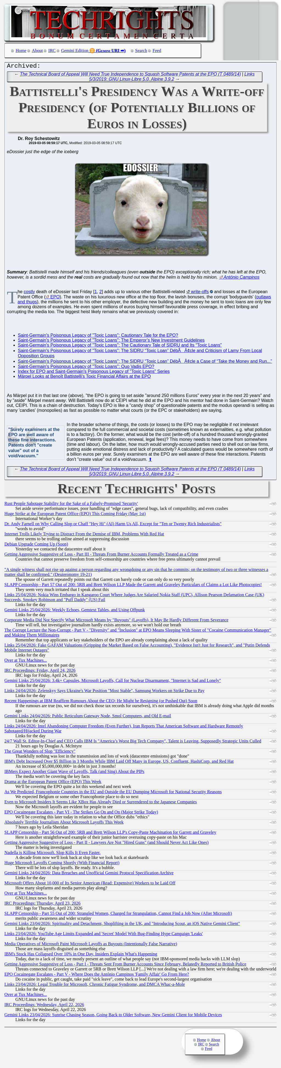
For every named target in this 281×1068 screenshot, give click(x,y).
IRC (52, 50)
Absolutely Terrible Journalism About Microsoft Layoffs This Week (63, 823)
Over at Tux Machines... (25, 661)
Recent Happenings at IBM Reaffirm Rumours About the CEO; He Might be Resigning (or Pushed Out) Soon (100, 702)
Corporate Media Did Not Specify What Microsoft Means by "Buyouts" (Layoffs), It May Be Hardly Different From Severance (116, 621)
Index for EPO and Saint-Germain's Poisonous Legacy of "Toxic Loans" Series (94, 372)
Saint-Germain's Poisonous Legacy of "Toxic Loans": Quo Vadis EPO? (86, 367)
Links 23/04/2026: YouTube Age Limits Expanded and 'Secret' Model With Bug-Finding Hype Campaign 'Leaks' (103, 935)
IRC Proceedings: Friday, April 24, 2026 (39, 671)
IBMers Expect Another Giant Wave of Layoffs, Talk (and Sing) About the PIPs (74, 772)
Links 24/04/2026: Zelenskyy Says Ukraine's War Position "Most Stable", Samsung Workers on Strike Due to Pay (104, 692)
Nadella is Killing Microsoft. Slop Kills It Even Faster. (52, 854)
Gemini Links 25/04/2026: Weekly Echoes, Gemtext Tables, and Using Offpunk (74, 611)
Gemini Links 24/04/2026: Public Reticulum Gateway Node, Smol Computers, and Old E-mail (87, 717)
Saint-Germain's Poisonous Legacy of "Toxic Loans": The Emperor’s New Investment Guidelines (111, 341)
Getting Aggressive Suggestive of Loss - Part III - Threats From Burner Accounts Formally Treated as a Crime (101, 555)
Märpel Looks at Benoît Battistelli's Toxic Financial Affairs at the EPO (84, 377)
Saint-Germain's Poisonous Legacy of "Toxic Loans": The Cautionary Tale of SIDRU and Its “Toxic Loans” (120, 346)
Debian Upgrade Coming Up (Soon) (36, 545)
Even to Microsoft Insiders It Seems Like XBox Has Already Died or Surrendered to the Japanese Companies (100, 803)
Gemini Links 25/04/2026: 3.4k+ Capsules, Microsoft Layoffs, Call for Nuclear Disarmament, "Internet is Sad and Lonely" (112, 681)
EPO (55, 298)
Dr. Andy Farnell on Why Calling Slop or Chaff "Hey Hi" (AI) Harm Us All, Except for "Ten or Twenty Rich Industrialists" (112, 525)
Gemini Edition (74, 50)
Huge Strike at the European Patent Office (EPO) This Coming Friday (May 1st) (75, 515)
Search (141, 50)
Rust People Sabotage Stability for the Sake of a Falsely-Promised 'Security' (71, 504)
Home (21, 50)
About (37, 50)
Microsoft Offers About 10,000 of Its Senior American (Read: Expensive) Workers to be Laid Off (89, 884)
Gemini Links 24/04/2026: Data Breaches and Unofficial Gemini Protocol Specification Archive (88, 874)
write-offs (200, 293)
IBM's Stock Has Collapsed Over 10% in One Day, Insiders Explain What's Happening (80, 955)
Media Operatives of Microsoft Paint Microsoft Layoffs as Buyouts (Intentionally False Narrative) (90, 945)
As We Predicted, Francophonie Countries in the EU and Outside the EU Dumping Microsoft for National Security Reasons (113, 793)
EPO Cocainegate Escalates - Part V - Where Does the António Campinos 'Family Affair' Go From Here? (96, 975)
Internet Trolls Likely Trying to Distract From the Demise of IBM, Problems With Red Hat (84, 535)
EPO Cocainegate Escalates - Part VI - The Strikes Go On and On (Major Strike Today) (81, 813)
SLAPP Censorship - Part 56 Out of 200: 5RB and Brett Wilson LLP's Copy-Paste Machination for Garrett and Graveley (110, 833)
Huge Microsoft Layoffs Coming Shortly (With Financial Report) (61, 864)
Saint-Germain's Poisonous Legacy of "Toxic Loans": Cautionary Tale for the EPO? (98, 336)
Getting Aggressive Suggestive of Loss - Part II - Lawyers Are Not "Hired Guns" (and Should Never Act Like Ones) (106, 843)
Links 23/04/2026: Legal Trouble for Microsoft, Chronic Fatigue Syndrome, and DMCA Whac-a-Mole (94, 985)
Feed (157, 50)
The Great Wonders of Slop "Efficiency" (39, 752)
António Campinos (242, 278)
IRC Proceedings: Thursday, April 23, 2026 (42, 904)
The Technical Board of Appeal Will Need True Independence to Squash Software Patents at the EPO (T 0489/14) (130, 75)
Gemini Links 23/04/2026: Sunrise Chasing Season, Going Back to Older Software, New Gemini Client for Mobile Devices (113, 1016)
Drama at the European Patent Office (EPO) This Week (52, 783)
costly (29, 293)
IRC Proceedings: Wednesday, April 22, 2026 (44, 1006)
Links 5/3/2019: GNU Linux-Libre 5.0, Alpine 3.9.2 (172, 78)
